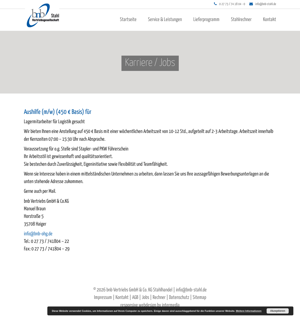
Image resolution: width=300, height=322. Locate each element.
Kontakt (269, 19)
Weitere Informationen (249, 311)
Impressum (103, 297)
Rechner (159, 297)
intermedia (171, 305)
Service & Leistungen (165, 19)
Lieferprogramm (206, 19)
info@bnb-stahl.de (265, 4)
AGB (135, 297)
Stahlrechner (241, 19)
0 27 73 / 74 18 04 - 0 (232, 4)
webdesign (147, 305)
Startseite (128, 19)
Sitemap (199, 297)
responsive (129, 305)
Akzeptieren (277, 310)
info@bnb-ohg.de (38, 233)
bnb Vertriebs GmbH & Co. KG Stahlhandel (139, 290)
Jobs (145, 297)
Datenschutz (179, 297)
